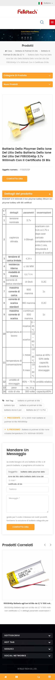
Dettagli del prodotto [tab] (27, 194)
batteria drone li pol (12, 410)
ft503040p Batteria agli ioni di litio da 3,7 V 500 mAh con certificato (27, 603)
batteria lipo (9, 405)
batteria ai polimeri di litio (26, 51)
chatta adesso (27, 675)
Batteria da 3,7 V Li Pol (36, 410)
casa (8, 51)
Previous (44, 543)
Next (49, 543)
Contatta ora (15, 178)
